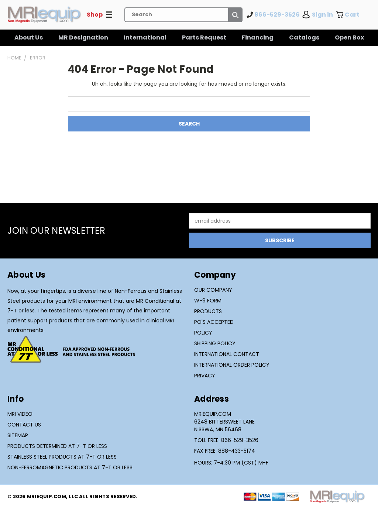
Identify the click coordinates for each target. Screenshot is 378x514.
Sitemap (17, 435)
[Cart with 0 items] (353, 14)
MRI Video (19, 414)
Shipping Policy (215, 343)
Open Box (349, 37)
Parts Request (204, 37)
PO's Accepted (214, 322)
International (145, 37)
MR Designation (83, 37)
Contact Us (24, 424)
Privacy (204, 375)
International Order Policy (231, 365)
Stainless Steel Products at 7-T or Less (62, 456)
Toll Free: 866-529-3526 (226, 440)
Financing (258, 37)
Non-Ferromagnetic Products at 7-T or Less (70, 467)
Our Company (213, 290)
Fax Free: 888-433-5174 (224, 451)
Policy (203, 332)
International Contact (226, 354)
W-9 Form (207, 300)
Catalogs (304, 37)
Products (208, 311)
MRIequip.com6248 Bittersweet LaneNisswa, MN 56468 (224, 421)
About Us (28, 37)
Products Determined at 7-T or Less (57, 446)
